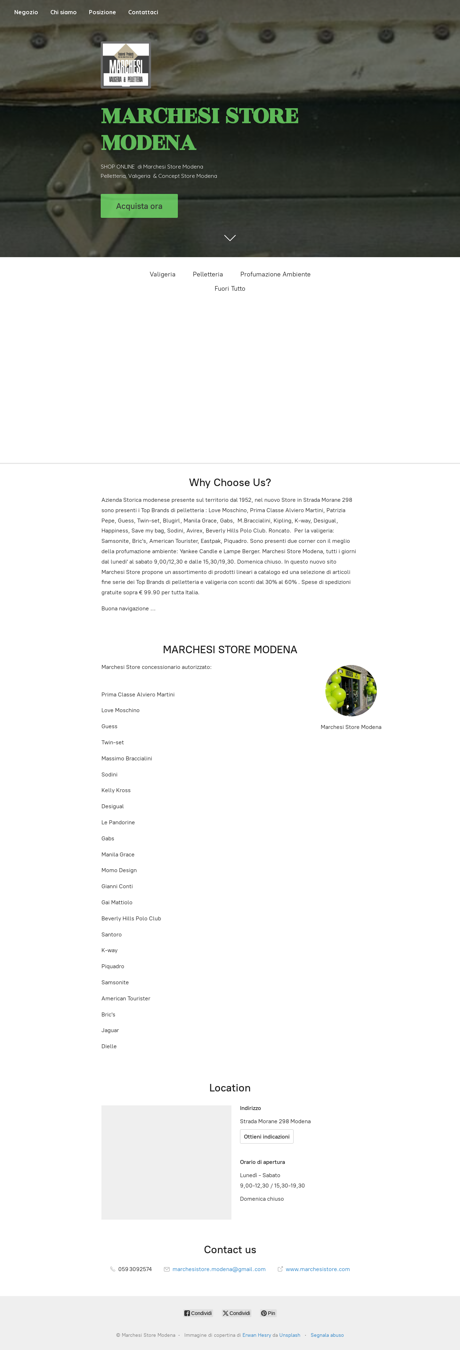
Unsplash (289, 1335)
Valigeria (163, 274)
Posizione (102, 12)
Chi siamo (63, 12)
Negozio (26, 12)
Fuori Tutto (230, 288)
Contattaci (143, 12)
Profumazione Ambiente (275, 274)
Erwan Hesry (256, 1335)
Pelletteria (208, 274)
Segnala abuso (327, 1335)
